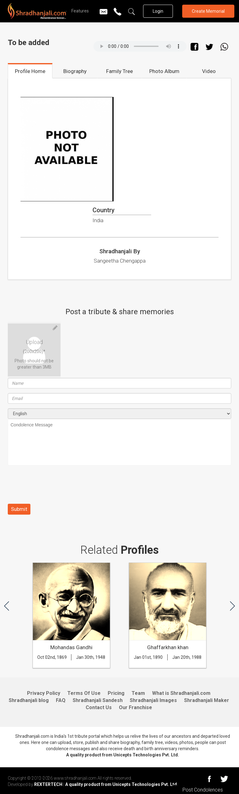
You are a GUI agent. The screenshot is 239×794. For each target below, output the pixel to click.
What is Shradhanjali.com (181, 693)
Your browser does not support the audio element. (140, 46)
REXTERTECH (48, 784)
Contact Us (99, 707)
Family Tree (119, 71)
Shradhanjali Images (153, 700)
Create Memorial (208, 11)
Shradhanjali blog (29, 700)
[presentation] (55, 487)
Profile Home (30, 71)
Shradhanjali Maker (206, 700)
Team (138, 693)
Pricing (116, 693)
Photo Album (164, 71)
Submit (19, 509)
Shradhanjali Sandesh (98, 700)
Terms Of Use (84, 693)
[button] (6, 605)
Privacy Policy (43, 693)
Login (158, 11)
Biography (75, 71)
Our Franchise (135, 707)
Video (209, 71)
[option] (71, 618)
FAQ (60, 700)
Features (80, 10)
